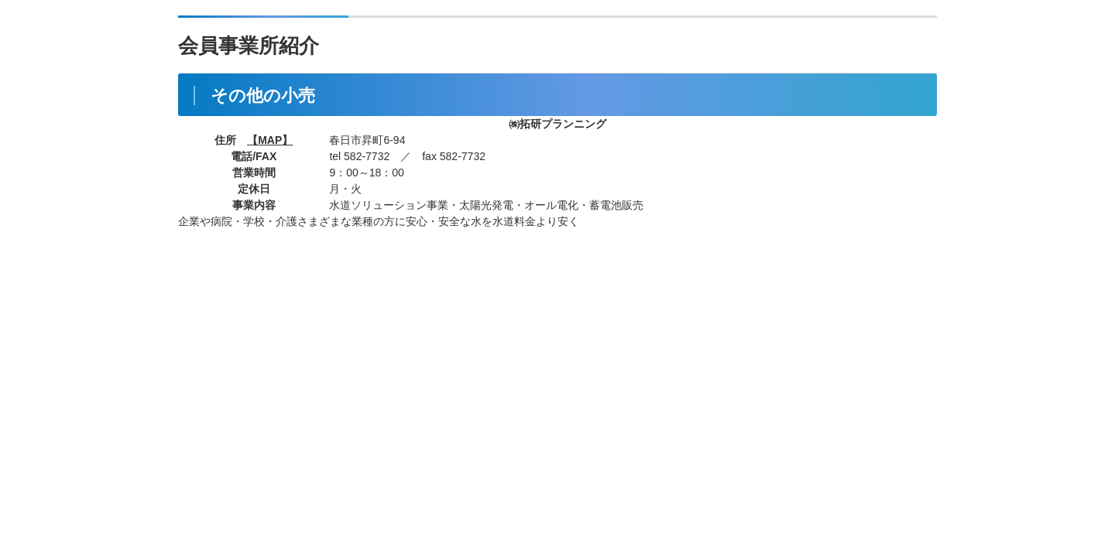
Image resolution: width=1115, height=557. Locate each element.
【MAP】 (270, 140)
